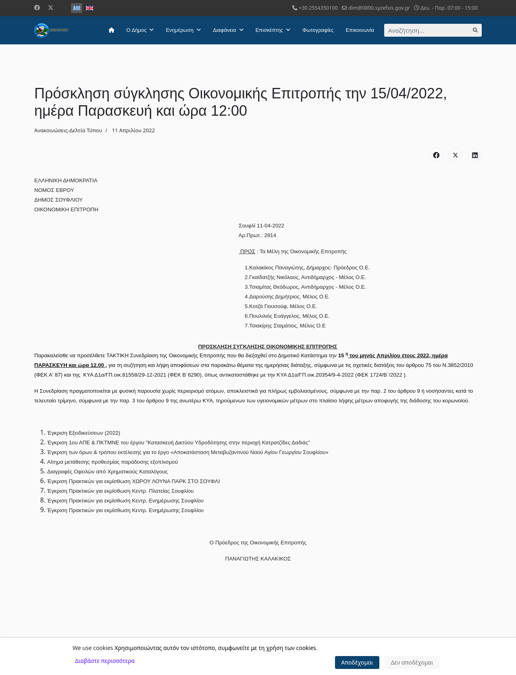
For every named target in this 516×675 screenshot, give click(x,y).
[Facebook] (37, 7)
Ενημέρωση (180, 30)
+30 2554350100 (318, 7)
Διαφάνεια (224, 30)
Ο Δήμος (137, 30)
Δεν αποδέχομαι (412, 662)
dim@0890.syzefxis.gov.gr (379, 7)
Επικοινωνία (359, 30)
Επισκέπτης (269, 30)
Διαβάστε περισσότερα (105, 661)
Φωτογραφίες (317, 30)
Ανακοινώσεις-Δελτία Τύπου (68, 130)
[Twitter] (51, 7)
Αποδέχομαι (357, 662)
